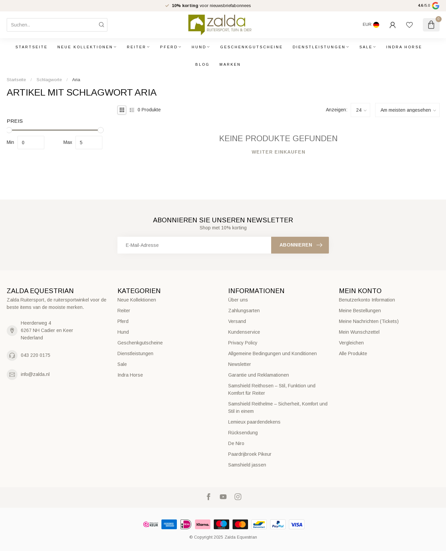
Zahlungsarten (244, 310)
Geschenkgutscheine (251, 47)
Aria (76, 79)
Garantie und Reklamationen (258, 375)
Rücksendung (243, 432)
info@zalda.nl (35, 374)
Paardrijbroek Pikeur (249, 454)
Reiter (136, 47)
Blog (202, 64)
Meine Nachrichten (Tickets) (369, 321)
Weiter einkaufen (278, 152)
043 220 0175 (35, 355)
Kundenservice (244, 332)
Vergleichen (351, 342)
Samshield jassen (247, 464)
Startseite (31, 47)
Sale (366, 47)
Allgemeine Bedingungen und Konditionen (272, 353)
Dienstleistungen (319, 47)
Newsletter (239, 364)
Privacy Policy (242, 342)
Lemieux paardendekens (254, 422)
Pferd (169, 47)
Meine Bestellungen (360, 310)
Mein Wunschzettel (359, 332)
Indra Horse (404, 47)
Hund (199, 47)
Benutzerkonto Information (367, 299)
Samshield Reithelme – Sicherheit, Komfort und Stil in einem (278, 407)
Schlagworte (49, 79)
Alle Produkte (353, 353)
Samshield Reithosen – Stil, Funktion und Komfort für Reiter (271, 389)
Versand (237, 321)
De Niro (236, 443)
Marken (230, 64)
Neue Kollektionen (85, 47)
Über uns (238, 299)
